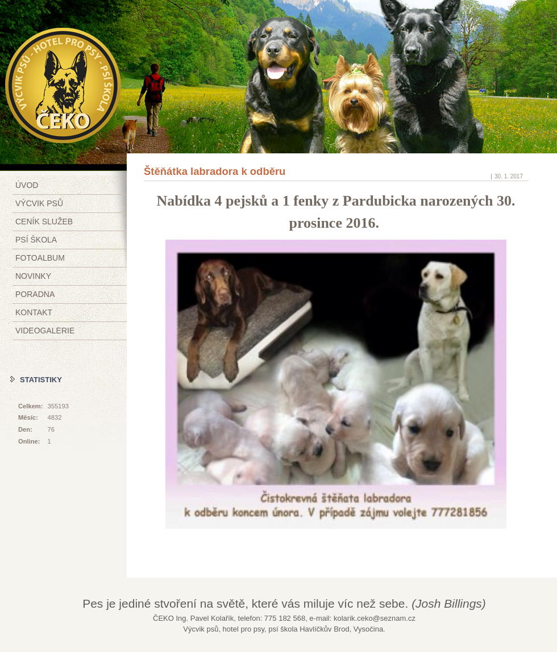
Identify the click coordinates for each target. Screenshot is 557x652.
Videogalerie (44, 330)
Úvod (26, 185)
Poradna (35, 294)
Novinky (33, 276)
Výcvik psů (39, 203)
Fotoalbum (40, 257)
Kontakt (33, 312)
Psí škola (36, 239)
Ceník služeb (44, 221)
